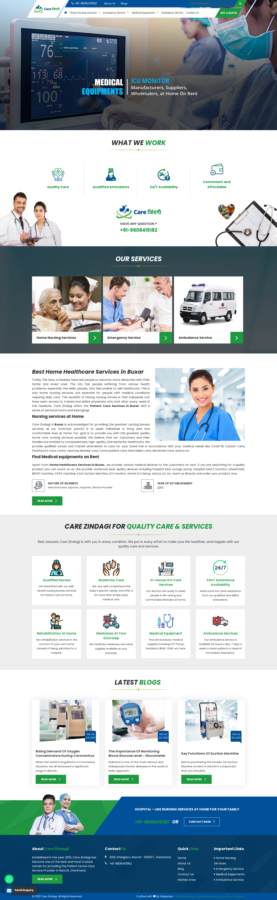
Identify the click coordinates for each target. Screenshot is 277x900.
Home (182, 858)
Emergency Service (116, 12)
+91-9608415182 (84, 3)
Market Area (187, 880)
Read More (47, 501)
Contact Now (202, 821)
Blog (181, 869)
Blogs (124, 3)
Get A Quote (228, 13)
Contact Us (192, 12)
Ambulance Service (172, 12)
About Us (109, 3)
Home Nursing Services (85, 12)
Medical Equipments (145, 12)
